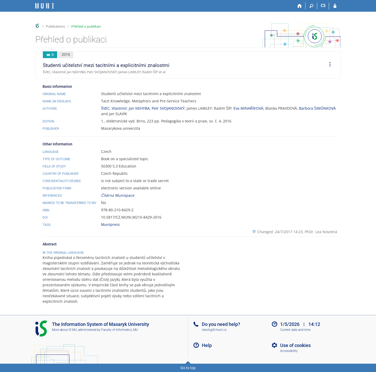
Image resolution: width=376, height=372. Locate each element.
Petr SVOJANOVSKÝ (168, 108)
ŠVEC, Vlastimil (114, 108)
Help (207, 345)
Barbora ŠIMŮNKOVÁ (317, 108)
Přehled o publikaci (86, 26)
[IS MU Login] (335, 6)
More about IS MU (64, 330)
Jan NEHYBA (139, 108)
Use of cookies (295, 345)
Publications (55, 26)
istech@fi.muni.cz (214, 330)
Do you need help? (221, 324)
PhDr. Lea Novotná (321, 231)
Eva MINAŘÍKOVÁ (248, 108)
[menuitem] (328, 65)
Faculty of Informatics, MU (119, 330)
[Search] (311, 6)
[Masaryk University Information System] (44, 6)
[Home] (300, 6)
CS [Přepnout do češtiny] (323, 5)
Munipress (110, 224)
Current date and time (295, 330)
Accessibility (289, 351)
